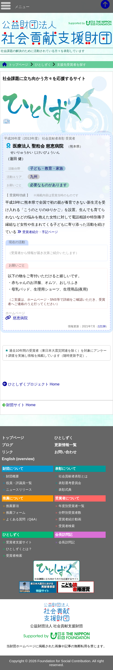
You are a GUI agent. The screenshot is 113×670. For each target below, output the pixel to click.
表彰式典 (65, 489)
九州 (33, 177)
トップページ (15, 64)
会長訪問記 (67, 542)
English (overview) (18, 459)
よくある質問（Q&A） (22, 519)
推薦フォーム (15, 512)
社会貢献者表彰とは (73, 476)
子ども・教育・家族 (46, 168)
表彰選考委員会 (70, 483)
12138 (102, 326)
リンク (7, 452)
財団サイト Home (21, 405)
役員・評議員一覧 (19, 483)
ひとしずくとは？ (19, 549)
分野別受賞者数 (70, 512)
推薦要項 (12, 506)
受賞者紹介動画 (70, 519)
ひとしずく (43, 64)
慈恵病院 (16, 318)
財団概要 (12, 476)
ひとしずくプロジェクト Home (31, 384)
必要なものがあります (48, 185)
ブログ (7, 445)
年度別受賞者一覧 (71, 506)
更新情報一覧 (65, 445)
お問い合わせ (65, 452)
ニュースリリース (19, 489)
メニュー (22, 7)
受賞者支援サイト (19, 542)
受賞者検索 (67, 526)
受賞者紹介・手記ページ (37, 232)
